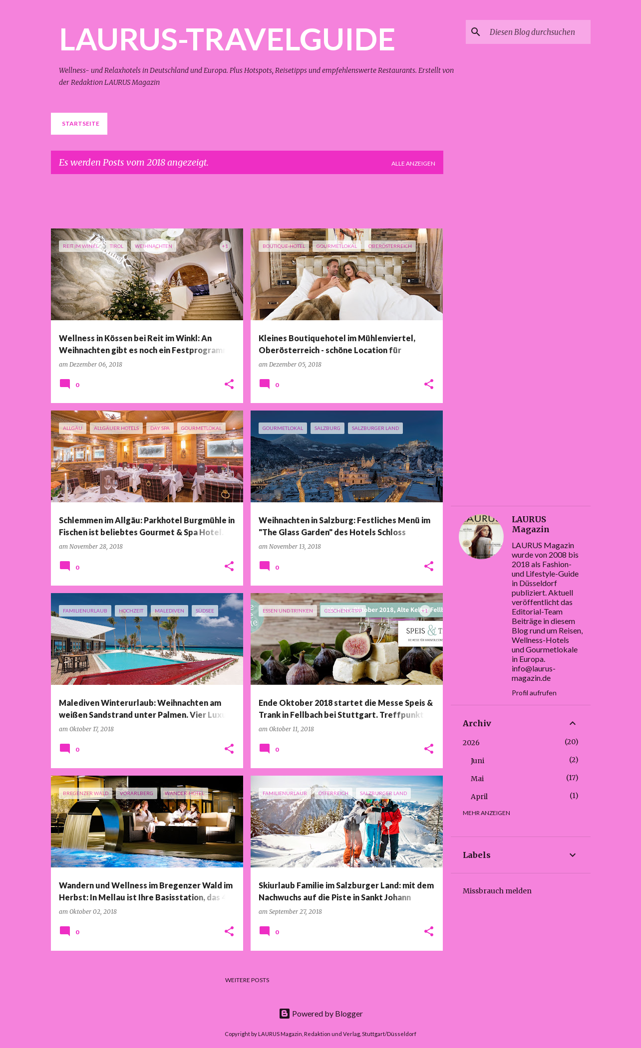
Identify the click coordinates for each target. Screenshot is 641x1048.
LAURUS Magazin (531, 524)
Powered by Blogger (321, 1013)
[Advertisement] (293, 204)
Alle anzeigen (413, 163)
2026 (471, 742)
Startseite (80, 123)
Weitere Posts (247, 980)
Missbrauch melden (497, 890)
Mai (477, 778)
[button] (229, 385)
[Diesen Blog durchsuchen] (538, 32)
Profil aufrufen (534, 692)
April (479, 796)
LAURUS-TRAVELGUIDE (227, 38)
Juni (477, 760)
